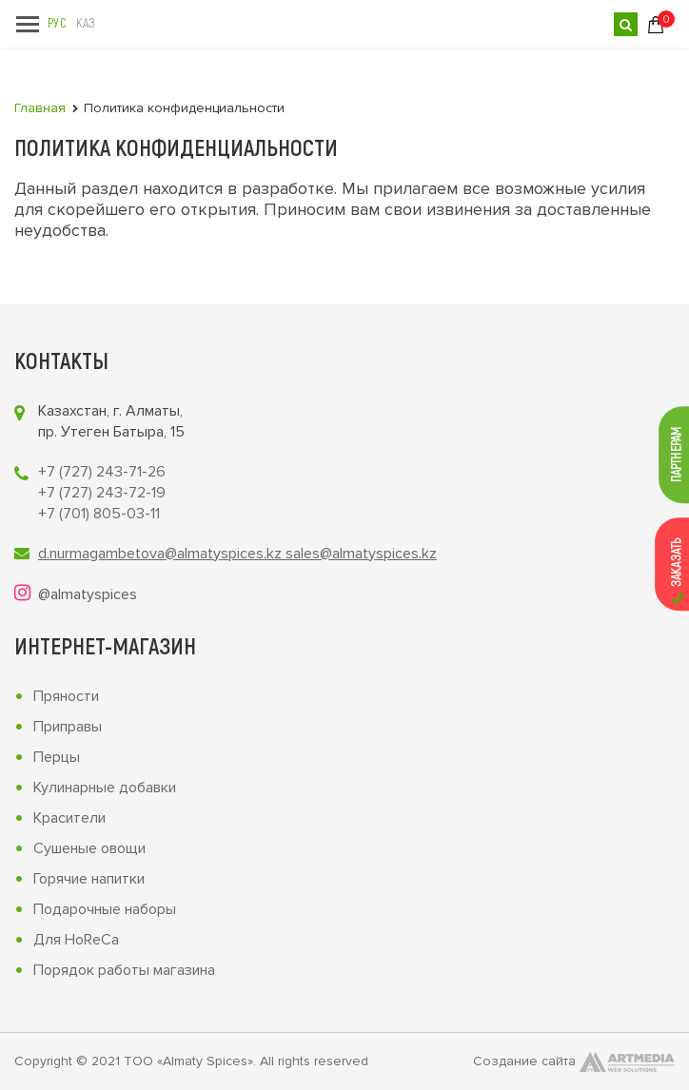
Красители (69, 817)
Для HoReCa (76, 939)
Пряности (66, 696)
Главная (40, 108)
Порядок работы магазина (124, 970)
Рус (57, 22)
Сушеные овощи (89, 848)
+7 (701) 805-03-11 (99, 513)
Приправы (67, 726)
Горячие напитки (89, 878)
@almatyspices (87, 594)
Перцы (56, 757)
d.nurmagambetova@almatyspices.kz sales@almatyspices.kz (237, 553)
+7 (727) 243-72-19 (102, 492)
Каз (85, 22)
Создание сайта (574, 1062)
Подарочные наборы (104, 909)
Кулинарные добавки (104, 787)
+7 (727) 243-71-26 (102, 471)
